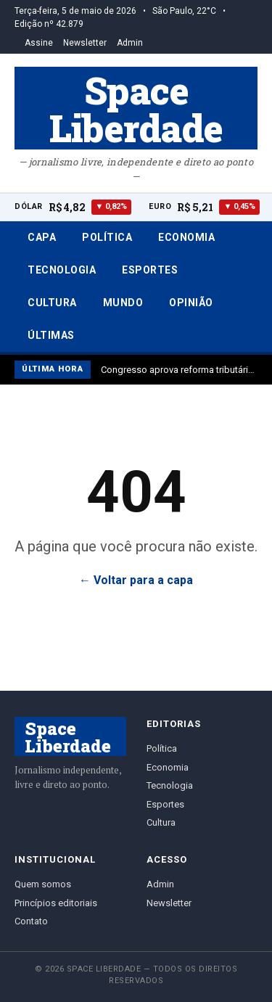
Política (107, 237)
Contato (31, 921)
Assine (39, 43)
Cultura (52, 302)
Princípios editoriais (56, 903)
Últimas (51, 335)
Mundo (123, 302)
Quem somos (43, 884)
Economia (186, 237)
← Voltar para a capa (136, 580)
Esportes (150, 270)
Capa (42, 237)
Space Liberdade (136, 108)
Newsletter (85, 43)
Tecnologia (62, 270)
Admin (130, 43)
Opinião (191, 302)
